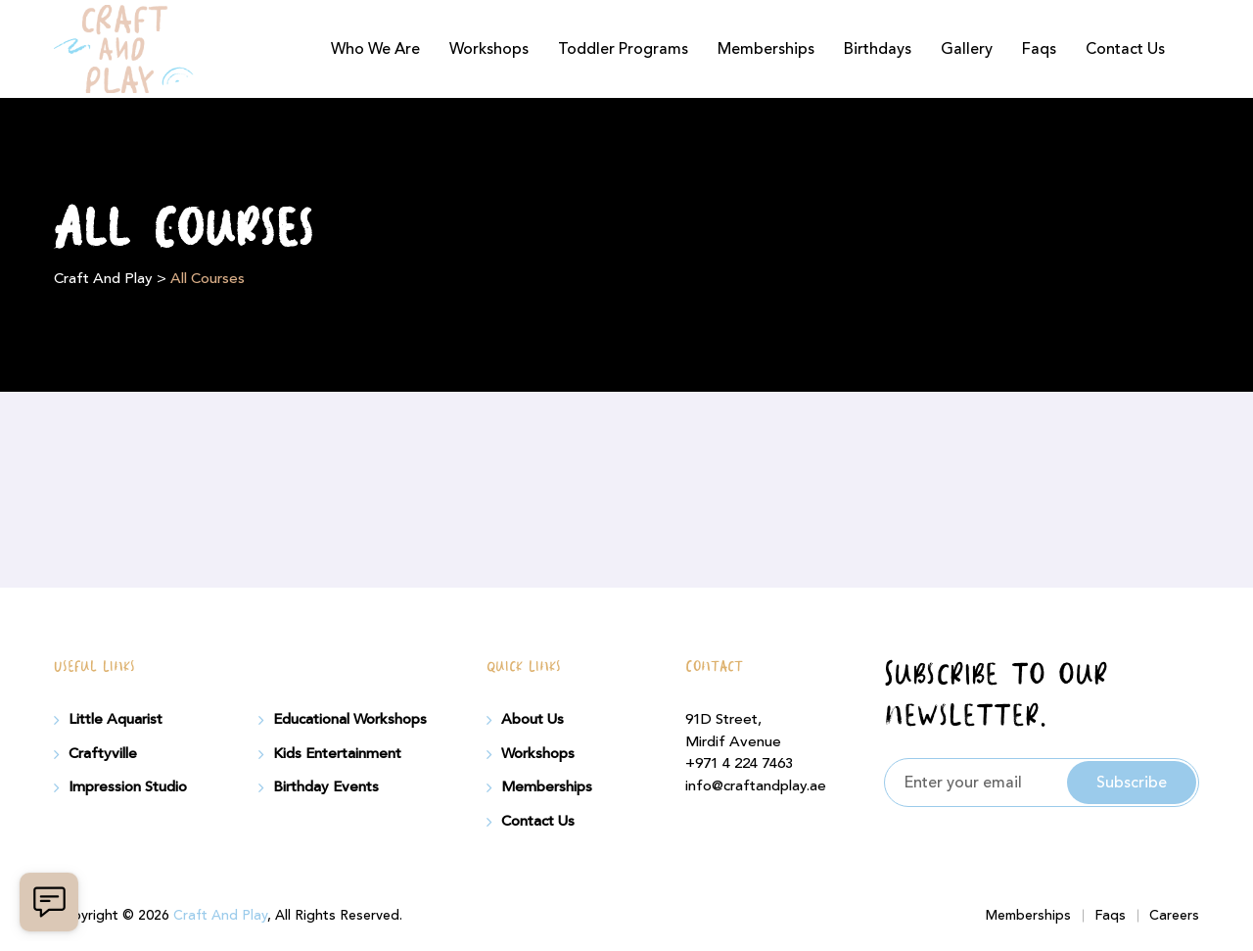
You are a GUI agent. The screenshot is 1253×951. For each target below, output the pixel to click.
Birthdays (877, 49)
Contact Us (1125, 49)
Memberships (766, 49)
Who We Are (375, 49)
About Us (532, 720)
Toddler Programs (623, 49)
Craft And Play (220, 916)
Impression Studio (128, 787)
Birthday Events (326, 787)
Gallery (967, 49)
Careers (1174, 916)
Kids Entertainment (337, 754)
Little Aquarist (115, 720)
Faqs (1039, 49)
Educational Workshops (350, 720)
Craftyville (103, 754)
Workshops (489, 49)
